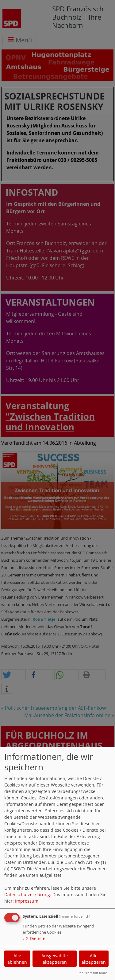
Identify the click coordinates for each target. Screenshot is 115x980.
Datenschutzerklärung (27, 894)
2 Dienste (34, 938)
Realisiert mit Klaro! (93, 972)
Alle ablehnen (17, 959)
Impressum (26, 901)
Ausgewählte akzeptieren (54, 959)
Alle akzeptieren (94, 959)
